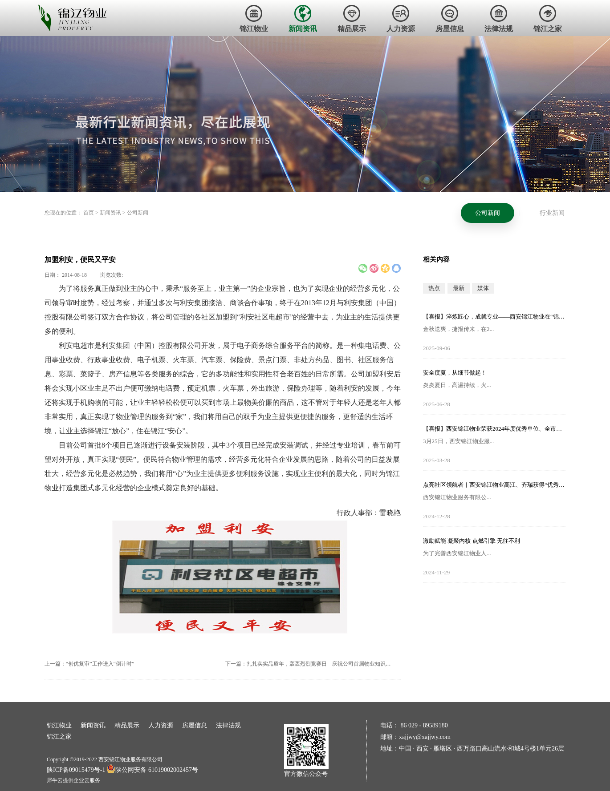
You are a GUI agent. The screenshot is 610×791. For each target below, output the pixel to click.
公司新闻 (137, 213)
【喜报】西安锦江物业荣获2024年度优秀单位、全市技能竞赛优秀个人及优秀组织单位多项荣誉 (494, 429)
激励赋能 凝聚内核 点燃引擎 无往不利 (471, 541)
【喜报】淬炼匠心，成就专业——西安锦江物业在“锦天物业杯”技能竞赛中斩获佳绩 (494, 316)
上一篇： (89, 664)
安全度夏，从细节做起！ (455, 372)
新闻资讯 (110, 213)
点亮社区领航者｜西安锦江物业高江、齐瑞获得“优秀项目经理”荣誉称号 (494, 485)
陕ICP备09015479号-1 (76, 770)
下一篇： (321, 664)
